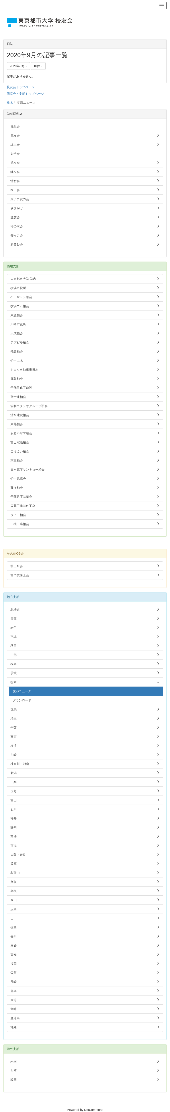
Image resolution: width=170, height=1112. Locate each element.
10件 (38, 66)
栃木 (10, 102)
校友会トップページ (21, 87)
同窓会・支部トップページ (25, 93)
